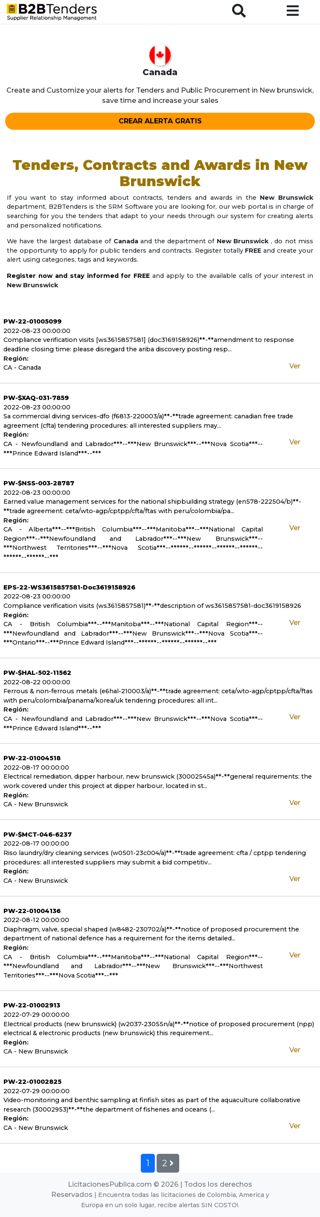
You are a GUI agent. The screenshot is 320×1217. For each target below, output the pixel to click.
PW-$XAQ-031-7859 (36, 398)
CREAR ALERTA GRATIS (160, 121)
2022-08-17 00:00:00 (36, 767)
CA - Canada (22, 367)
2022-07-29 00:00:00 (36, 1015)
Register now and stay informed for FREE (78, 276)
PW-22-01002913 (31, 1005)
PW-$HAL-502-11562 (37, 673)
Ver (294, 366)
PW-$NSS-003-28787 (38, 483)
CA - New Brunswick (35, 804)
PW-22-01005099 (32, 321)
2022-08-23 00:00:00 (36, 331)
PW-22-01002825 (32, 1082)
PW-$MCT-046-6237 (37, 834)
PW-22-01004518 (32, 758)
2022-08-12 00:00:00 (36, 920)
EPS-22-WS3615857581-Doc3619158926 (69, 587)
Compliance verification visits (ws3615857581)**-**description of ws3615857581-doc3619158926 (152, 606)
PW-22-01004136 (32, 911)
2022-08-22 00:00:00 (36, 682)
